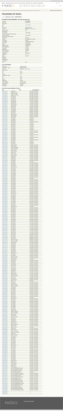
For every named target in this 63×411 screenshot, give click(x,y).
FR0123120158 (5, 170)
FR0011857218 (5, 206)
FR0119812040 (5, 338)
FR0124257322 (5, 119)
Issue (3, 16)
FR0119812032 (5, 337)
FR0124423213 (5, 392)
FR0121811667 (5, 223)
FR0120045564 (5, 318)
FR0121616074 (5, 234)
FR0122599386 (5, 183)
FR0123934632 (5, 128)
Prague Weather (40, 3)
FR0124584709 (5, 96)
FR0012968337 (5, 166)
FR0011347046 (5, 241)
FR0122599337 (5, 189)
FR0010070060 (5, 312)
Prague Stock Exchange (10, 3)
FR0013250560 (5, 112)
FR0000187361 (5, 370)
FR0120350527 (5, 309)
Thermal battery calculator (29, 401)
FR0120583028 (5, 289)
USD (20, 6)
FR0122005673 (5, 207)
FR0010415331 (5, 259)
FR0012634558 (5, 178)
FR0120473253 (5, 297)
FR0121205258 (5, 255)
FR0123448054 (5, 161)
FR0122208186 (5, 202)
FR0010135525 (5, 256)
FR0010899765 (5, 316)
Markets (6, 10)
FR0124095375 (5, 134)
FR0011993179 (5, 192)
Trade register (32, 28)
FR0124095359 (5, 133)
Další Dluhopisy (18, 16)
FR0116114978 (5, 264)
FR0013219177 (5, 157)
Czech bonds (13, 10)
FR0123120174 (5, 169)
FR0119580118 (5, 352)
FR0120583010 (5, 301)
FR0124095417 (5, 137)
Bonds (9, 10)
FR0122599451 (5, 179)
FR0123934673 (5, 129)
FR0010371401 (5, 314)
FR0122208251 (5, 205)
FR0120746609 (5, 280)
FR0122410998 (5, 193)
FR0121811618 (5, 228)
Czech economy (22, 3)
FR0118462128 (5, 283)
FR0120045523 (5, 306)
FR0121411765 (5, 250)
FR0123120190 (5, 164)
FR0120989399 (5, 266)
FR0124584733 (5, 97)
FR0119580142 (5, 356)
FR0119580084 (5, 348)
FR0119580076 (5, 347)
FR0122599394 (5, 184)
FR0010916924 (5, 284)
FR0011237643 (5, 147)
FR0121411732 (5, 243)
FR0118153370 (5, 321)
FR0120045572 (5, 307)
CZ (56, 3)
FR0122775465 (5, 174)
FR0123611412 (5, 123)
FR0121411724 (5, 247)
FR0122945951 (5, 171)
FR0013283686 (5, 106)
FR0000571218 (5, 364)
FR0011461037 (5, 115)
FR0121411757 (5, 248)
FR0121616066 (5, 238)
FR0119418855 (5, 384)
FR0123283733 (5, 165)
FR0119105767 (5, 380)
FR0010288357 (5, 257)
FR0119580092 (5, 350)
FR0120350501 (5, 291)
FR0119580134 (5, 355)
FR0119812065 (5, 320)
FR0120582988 (5, 278)
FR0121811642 (5, 221)
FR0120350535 (5, 296)
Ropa (33, 6)
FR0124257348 (5, 121)
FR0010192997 (5, 369)
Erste (39, 6)
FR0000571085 (5, 242)
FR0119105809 (5, 383)
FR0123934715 (5, 130)
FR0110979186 (5, 323)
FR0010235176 (5, 327)
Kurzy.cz (3, 10)
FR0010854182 (5, 375)
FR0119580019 (5, 343)
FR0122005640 (5, 211)
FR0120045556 (5, 341)
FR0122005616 (5, 215)
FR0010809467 (5, 269)
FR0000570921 (5, 310)
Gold (31, 3)
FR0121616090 (5, 236)
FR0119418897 (5, 388)
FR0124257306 (5, 116)
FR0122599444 (5, 180)
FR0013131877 (5, 105)
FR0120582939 (5, 287)
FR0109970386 (5, 360)
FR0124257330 (5, 120)
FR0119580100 (5, 351)
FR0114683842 (5, 273)
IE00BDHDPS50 (5, 100)
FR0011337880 (5, 148)
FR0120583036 (5, 288)
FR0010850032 (5, 334)
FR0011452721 (5, 252)
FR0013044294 (5, 92)
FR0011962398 (5, 151)
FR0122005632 (5, 210)
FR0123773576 (5, 125)
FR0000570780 (5, 271)
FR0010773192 (5, 325)
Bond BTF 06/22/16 (37, 10)
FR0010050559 (5, 332)
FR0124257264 (5, 139)
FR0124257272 (5, 141)
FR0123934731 (5, 132)
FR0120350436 (5, 302)
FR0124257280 (5, 142)
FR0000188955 (5, 330)
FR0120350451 (5, 298)
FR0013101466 (5, 160)
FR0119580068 (5, 346)
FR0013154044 (5, 155)
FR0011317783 (5, 239)
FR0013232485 (5, 159)
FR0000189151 (5, 274)
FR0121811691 (5, 224)
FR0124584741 (5, 98)
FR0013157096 (5, 156)
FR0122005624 (5, 216)
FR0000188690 (5, 329)
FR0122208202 (5, 197)
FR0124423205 (5, 391)
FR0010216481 (5, 293)
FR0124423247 (5, 107)
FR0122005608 (5, 219)
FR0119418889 (5, 387)
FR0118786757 (5, 361)
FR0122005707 (5, 214)
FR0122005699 (5, 201)
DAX (26, 6)
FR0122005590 (5, 218)
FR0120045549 (5, 342)
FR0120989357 (5, 261)
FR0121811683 (5, 232)
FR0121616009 (5, 237)
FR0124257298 (5, 143)
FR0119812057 (5, 319)
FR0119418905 (5, 339)
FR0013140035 (5, 93)
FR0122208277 (5, 196)
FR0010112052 (5, 365)
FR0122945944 (5, 175)
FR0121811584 (5, 227)
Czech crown (16, 3)
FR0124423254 (5, 109)
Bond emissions (17, 10)
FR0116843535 (5, 292)
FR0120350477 (5, 300)
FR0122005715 (5, 209)
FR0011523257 (5, 233)
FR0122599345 (5, 191)
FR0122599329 (5, 188)
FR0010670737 (5, 374)
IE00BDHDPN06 (5, 110)
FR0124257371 (5, 111)
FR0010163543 (5, 368)
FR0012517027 (5, 114)
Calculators (35, 3)
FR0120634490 (5, 279)
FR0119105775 (5, 382)
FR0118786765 (5, 378)
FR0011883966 (5, 150)
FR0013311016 (5, 91)
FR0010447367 (5, 275)
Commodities (28, 3)
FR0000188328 (5, 328)
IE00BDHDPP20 (5, 101)
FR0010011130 (5, 277)
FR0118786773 (5, 379)
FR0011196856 (5, 146)
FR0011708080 (5, 220)
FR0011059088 (5, 366)
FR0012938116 (5, 152)
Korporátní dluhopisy (24, 10)
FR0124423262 (5, 102)
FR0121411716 (5, 246)
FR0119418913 (5, 305)
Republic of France (30, 10)
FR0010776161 (5, 377)
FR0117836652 (5, 389)
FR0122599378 (5, 187)
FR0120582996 (5, 282)
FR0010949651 (5, 315)
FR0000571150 (5, 333)
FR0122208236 (5, 200)
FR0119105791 (5, 324)
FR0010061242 (5, 270)
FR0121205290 (5, 260)
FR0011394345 (5, 251)
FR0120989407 (5, 268)
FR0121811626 (5, 229)
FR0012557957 (5, 177)
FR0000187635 (5, 311)
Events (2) (8, 16)
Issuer (12, 16)
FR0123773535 (5, 124)
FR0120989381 (5, 265)
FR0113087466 (5, 336)
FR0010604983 (5, 373)
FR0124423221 (5, 393)
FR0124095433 (5, 138)
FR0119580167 (5, 357)
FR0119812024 (5, 359)
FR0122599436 (5, 182)
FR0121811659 (5, 225)
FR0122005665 (5, 212)
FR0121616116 (5, 230)
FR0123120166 (5, 168)
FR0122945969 (5, 173)
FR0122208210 (5, 198)
